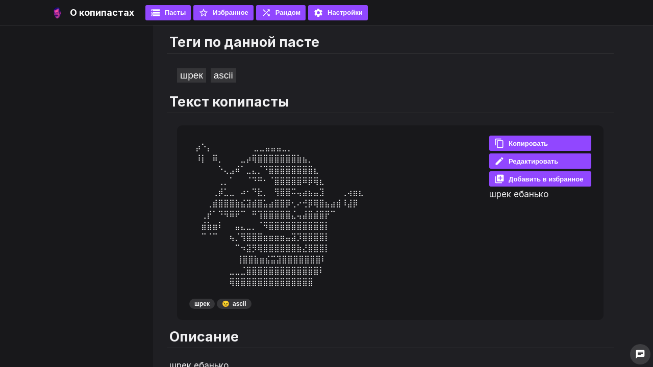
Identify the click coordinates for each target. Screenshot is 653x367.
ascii (223, 75)
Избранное (223, 13)
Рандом (280, 13)
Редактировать (526, 161)
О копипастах (102, 12)
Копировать (521, 143)
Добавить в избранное (538, 179)
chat (640, 354)
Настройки (338, 13)
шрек (191, 75)
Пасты (168, 13)
